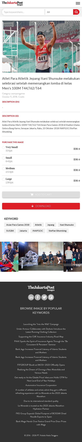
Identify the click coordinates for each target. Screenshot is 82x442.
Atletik (38, 224)
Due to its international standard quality (41, 401)
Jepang (50, 224)
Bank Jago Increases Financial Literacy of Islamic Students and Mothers (41, 351)
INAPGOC (38, 230)
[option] (41, 256)
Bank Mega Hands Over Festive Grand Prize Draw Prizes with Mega (41, 423)
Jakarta (23, 230)
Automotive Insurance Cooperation (41, 385)
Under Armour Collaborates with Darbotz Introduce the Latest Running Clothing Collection (41, 331)
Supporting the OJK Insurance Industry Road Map (41, 337)
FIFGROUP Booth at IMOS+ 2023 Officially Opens (41, 365)
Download (41, 206)
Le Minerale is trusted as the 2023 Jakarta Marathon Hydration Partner (41, 407)
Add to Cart (41, 194)
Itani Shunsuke (67, 224)
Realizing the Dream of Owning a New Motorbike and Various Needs (41, 371)
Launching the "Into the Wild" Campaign (41, 324)
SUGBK (10, 230)
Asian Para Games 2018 (17, 224)
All (48, 12)
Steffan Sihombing (58, 230)
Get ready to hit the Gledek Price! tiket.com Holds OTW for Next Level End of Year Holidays (41, 379)
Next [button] (72, 257)
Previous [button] (9, 257)
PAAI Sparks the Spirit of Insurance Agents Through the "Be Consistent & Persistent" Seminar (41, 343)
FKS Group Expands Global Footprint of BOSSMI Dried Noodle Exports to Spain (41, 415)
